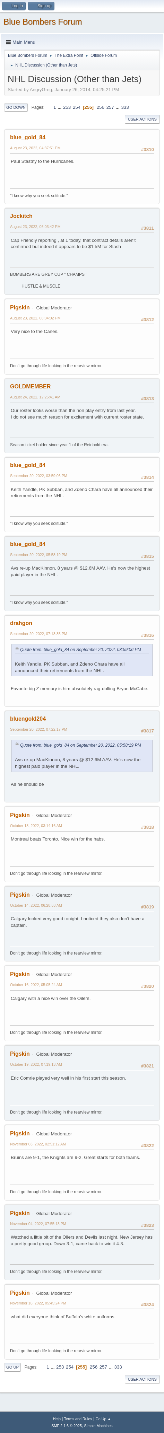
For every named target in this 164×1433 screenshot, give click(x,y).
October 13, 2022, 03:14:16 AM (36, 826)
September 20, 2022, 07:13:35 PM (38, 634)
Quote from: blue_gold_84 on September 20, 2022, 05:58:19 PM (80, 745)
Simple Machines (98, 1426)
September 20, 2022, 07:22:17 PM (38, 729)
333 (125, 107)
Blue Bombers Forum (42, 21)
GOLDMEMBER (30, 386)
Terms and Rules (78, 1419)
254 (76, 107)
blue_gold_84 (27, 137)
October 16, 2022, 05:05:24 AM (36, 985)
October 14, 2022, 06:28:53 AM (36, 905)
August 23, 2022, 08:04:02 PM (35, 318)
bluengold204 (28, 719)
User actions (142, 119)
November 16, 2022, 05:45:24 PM (38, 1303)
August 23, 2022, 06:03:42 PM (35, 227)
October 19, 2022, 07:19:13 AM (36, 1064)
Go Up (12, 1367)
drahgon (21, 623)
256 (100, 107)
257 (110, 107)
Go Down (16, 107)
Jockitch (21, 216)
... (60, 107)
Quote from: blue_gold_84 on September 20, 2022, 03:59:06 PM (80, 649)
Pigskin (20, 307)
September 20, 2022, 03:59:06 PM (38, 476)
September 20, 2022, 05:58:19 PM (38, 555)
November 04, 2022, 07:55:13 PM (38, 1224)
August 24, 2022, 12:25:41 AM (35, 397)
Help (57, 1419)
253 (67, 107)
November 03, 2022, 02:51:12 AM (38, 1144)
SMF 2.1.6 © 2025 (66, 1426)
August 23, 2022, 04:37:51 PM (35, 148)
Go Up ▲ (103, 1419)
